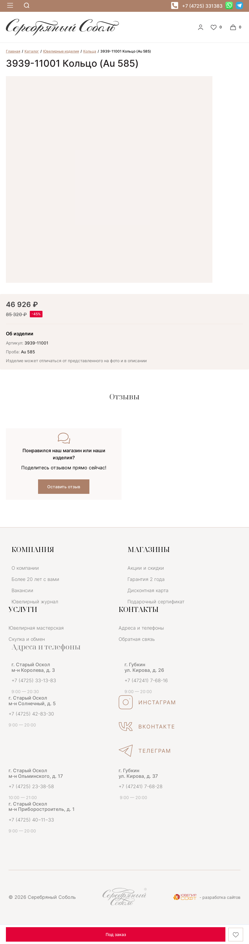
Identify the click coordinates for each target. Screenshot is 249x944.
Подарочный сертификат (155, 602)
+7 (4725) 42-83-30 (31, 714)
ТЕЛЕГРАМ (145, 751)
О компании (25, 568)
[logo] (62, 34)
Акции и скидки (145, 568)
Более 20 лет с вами (35, 579)
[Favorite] (217, 27)
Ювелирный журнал (35, 602)
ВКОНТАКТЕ (147, 726)
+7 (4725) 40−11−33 (31, 820)
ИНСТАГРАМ (147, 702)
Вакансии (22, 590)
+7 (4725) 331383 (202, 6)
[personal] (200, 27)
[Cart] (236, 27)
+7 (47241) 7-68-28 (141, 786)
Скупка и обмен (27, 639)
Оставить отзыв (63, 486)
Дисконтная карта (147, 590)
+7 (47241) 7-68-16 (146, 680)
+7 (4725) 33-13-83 (34, 680)
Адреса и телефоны (141, 628)
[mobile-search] (26, 6)
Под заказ (116, 934)
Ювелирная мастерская (36, 628)
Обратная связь (137, 639)
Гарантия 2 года (146, 579)
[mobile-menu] (9, 6)
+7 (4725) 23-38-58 (31, 786)
